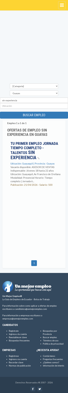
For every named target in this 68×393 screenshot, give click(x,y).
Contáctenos (49, 356)
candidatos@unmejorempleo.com (31, 309)
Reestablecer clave (18, 337)
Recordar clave (16, 362)
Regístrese (14, 356)
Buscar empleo (34, 115)
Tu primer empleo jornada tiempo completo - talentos (34, 150)
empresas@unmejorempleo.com (17, 318)
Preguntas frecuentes (53, 359)
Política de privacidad (53, 343)
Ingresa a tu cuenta (18, 334)
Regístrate (14, 331)
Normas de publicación (20, 365)
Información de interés (53, 365)
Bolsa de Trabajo (42, 299)
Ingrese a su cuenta (18, 359)
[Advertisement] (34, 48)
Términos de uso (50, 340)
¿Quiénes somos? (51, 362)
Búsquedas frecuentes (19, 340)
